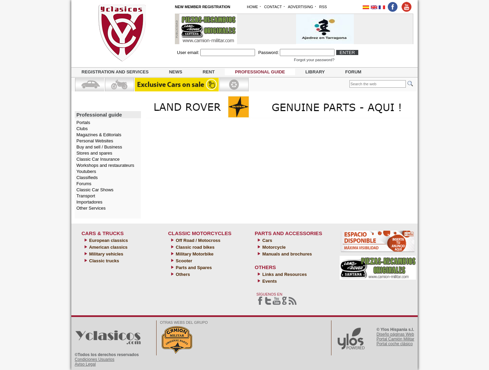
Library (315, 71)
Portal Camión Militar (395, 339)
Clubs (82, 128)
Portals (83, 122)
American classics (108, 247)
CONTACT (273, 7)
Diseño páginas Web (395, 334)
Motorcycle (273, 247)
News (175, 71)
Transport (85, 195)
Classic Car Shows (94, 189)
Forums (83, 183)
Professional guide (260, 71)
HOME (252, 7)
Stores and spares (94, 153)
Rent (209, 71)
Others (182, 274)
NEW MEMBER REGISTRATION (202, 7)
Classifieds (87, 177)
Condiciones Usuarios (94, 359)
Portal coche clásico (395, 343)
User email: (188, 52)
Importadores (89, 202)
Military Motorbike (194, 254)
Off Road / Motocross (197, 240)
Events (269, 281)
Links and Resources (284, 274)
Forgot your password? (314, 59)
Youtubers (86, 171)
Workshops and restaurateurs (105, 165)
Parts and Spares (193, 267)
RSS (323, 7)
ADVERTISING (300, 7)
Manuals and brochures (286, 254)
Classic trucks (103, 260)
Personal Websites (94, 140)
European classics (108, 240)
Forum (353, 71)
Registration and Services (115, 71)
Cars (266, 240)
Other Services (91, 208)
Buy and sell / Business (99, 146)
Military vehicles (105, 254)
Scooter (183, 260)
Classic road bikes (195, 247)
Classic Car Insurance (98, 159)
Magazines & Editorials (98, 134)
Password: (268, 52)
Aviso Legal (85, 364)
